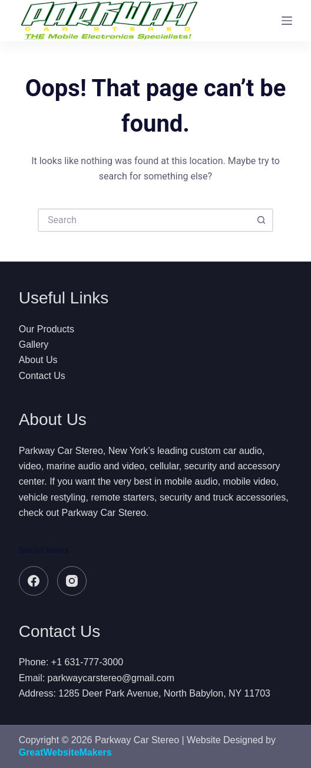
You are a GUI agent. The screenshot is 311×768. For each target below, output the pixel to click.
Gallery (34, 344)
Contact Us (42, 376)
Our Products (46, 329)
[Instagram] (72, 581)
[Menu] (287, 20)
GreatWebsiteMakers (65, 752)
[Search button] (261, 220)
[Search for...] (144, 220)
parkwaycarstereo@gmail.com (111, 678)
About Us (38, 360)
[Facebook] (33, 581)
